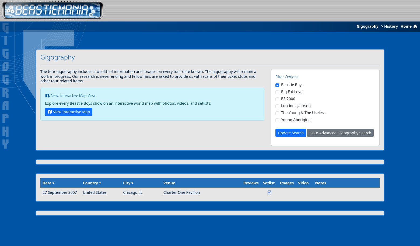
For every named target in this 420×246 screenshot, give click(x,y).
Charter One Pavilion (181, 192)
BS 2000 (288, 98)
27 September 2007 (60, 192)
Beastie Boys (292, 84)
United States (95, 192)
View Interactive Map (68, 111)
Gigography (368, 26)
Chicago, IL (132, 192)
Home (409, 26)
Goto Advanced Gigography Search (340, 132)
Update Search (291, 132)
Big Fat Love (291, 91)
